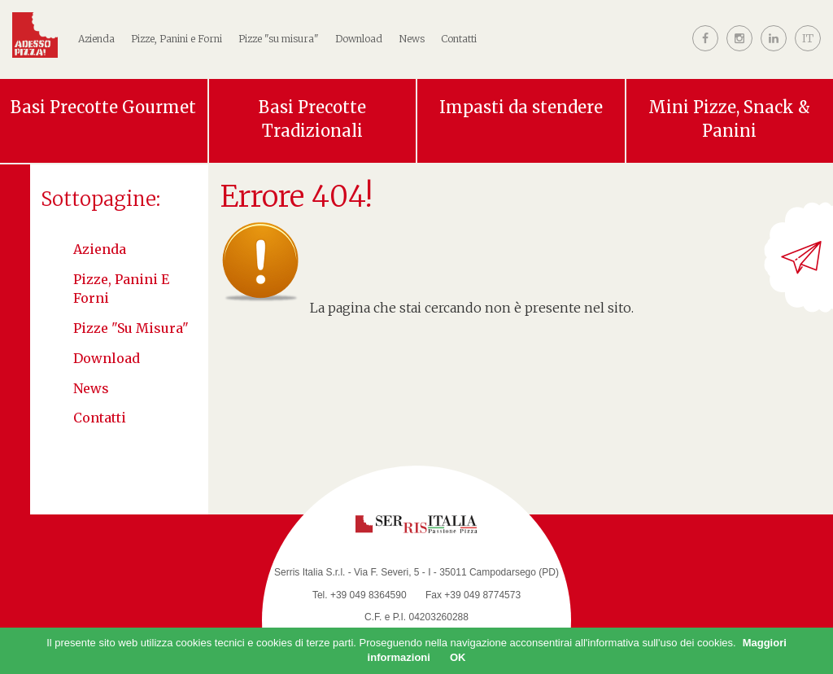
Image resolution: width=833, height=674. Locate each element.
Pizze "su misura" (278, 39)
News (412, 39)
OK (458, 657)
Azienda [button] (96, 39)
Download (358, 39)
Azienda (99, 249)
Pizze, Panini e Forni (121, 288)
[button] (808, 51)
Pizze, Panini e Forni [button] (176, 39)
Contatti (459, 39)
